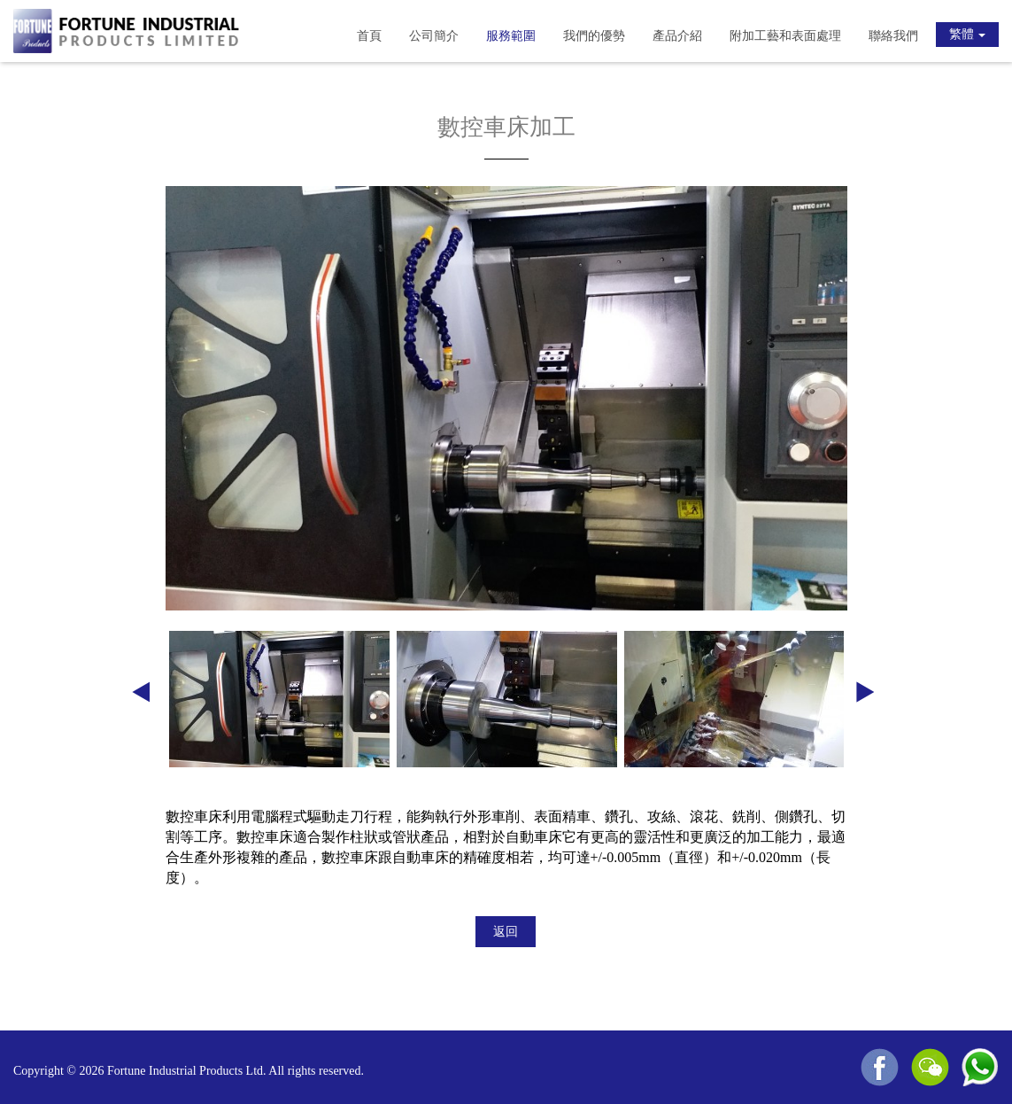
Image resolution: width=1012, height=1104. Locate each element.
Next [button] (865, 699)
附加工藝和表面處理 (785, 36)
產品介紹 (677, 36)
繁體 (967, 34)
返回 (505, 931)
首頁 (369, 36)
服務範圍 (511, 36)
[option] (506, 398)
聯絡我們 (893, 36)
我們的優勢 (594, 36)
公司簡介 (434, 36)
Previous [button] (141, 699)
